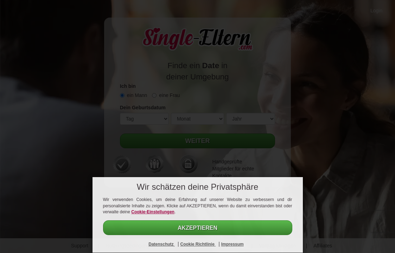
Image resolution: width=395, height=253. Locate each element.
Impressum (232, 244)
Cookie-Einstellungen (152, 211)
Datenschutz (161, 244)
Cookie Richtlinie (198, 244)
